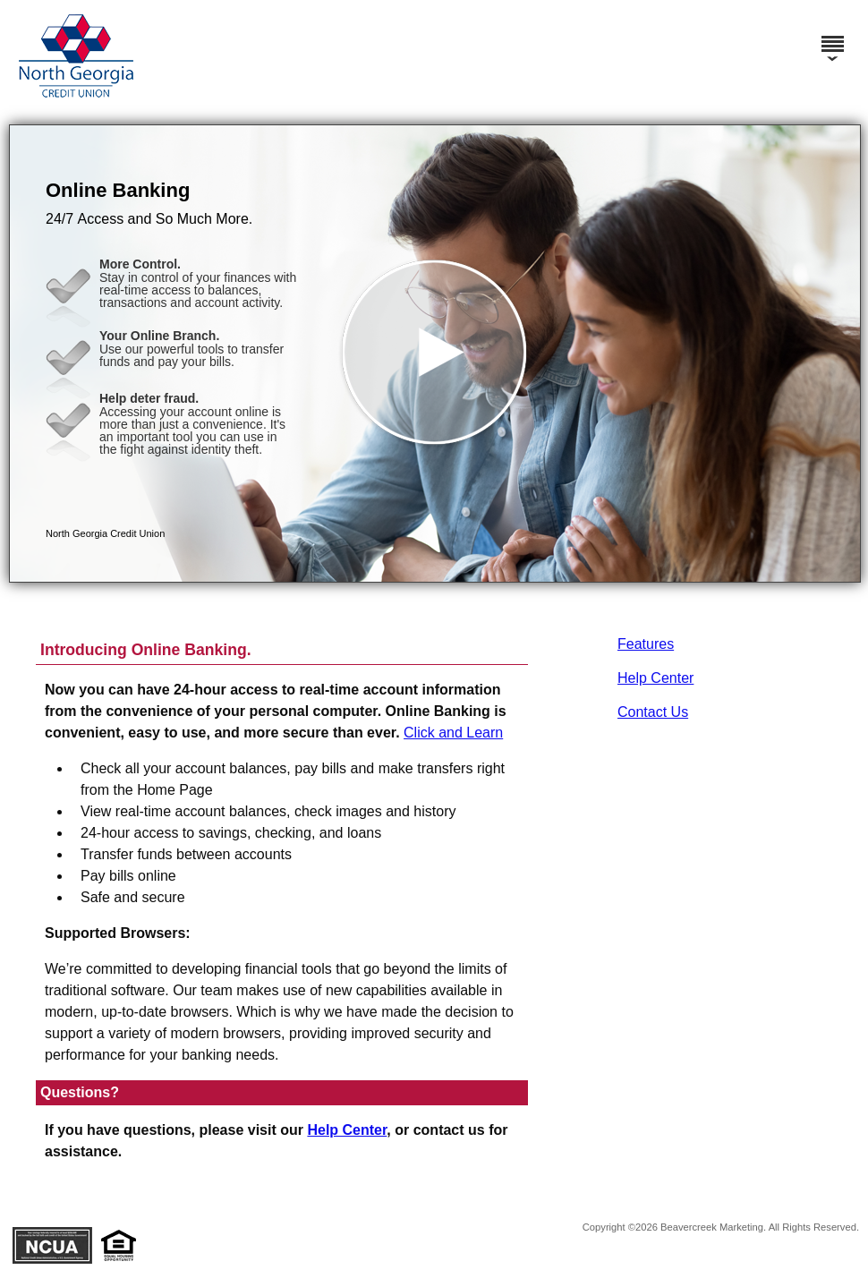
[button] (435, 353)
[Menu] (832, 36)
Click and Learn (453, 732)
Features (645, 644)
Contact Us (652, 712)
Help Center (655, 678)
